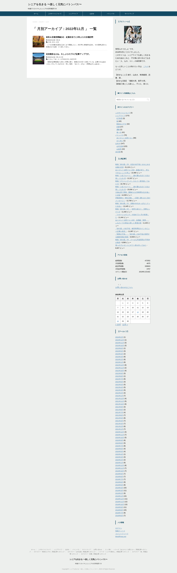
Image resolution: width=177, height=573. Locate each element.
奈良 (53, 42)
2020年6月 (119, 449)
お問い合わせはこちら (124, 287)
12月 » (125, 325)
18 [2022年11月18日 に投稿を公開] (138, 312)
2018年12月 (119, 499)
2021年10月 (119, 404)
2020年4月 (119, 454)
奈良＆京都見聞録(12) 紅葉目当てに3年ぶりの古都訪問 (69, 37)
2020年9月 (119, 440)
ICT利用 (119, 118)
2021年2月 (119, 426)
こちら (146, 66)
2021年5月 (119, 418)
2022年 (41, 22)
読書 (118, 127)
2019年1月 (119, 496)
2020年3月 (119, 457)
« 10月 (118, 325)
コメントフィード (121, 534)
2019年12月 (119, 465)
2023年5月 (119, 351)
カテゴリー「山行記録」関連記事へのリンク (82, 552)
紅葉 (57, 42)
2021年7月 (119, 412)
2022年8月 (119, 376)
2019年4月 (119, 488)
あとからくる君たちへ (125, 138)
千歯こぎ (56, 59)
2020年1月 (119, 463)
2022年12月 (119, 365)
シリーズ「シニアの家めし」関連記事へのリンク (113, 552)
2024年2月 (119, 337)
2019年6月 (119, 482)
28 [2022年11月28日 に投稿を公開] (118, 321)
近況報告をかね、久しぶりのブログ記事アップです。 (68, 54)
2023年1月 (119, 362)
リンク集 (108, 549)
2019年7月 (119, 479)
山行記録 (120, 146)
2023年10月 (119, 345)
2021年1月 (119, 429)
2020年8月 (119, 443)
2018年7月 (119, 513)
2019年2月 (119, 493)
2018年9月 (119, 507)
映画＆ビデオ (121, 124)
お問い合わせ (98, 549)
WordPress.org (120, 536)
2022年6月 (119, 382)
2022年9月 (119, 373)
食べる (119, 132)
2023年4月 (119, 354)
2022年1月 (119, 396)
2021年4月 (119, 421)
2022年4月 (119, 387)
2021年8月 (119, 410)
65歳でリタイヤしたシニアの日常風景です (88, 563)
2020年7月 (119, 446)
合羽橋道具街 (64, 59)
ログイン (118, 528)
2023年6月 (119, 348)
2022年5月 (119, 384)
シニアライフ (73, 14)
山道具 (119, 149)
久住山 (50, 59)
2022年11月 (119, 368)
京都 (49, 42)
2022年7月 (119, 379)
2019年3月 (119, 490)
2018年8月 (119, 510)
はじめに (120, 141)
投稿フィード (120, 531)
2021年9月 (119, 407)
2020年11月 (119, 435)
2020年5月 (119, 451)
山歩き (92, 14)
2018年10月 (119, 504)
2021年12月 (119, 398)
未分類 (61, 57)
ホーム (36, 14)
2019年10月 (119, 471)
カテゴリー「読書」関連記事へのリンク (93, 554)
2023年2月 (119, 359)
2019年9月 (119, 474)
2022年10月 (119, 371)
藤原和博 (73, 59)
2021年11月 (119, 401)
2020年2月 (119, 460)
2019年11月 (119, 468)
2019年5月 (119, 485)
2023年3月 (119, 357)
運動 (118, 129)
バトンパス (110, 14)
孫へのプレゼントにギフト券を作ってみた (130, 245)
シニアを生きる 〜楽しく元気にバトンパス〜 (55, 4)
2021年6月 (119, 415)
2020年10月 (119, 437)
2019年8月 (119, 477)
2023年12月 (119, 340)
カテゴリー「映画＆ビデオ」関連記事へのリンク (49, 552)
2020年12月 (119, 432)
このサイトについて (55, 14)
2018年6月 (119, 516)
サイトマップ (129, 14)
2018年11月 (119, 502)
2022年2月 (119, 393)
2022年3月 (119, 390)
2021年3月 (119, 424)
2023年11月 (119, 343)
